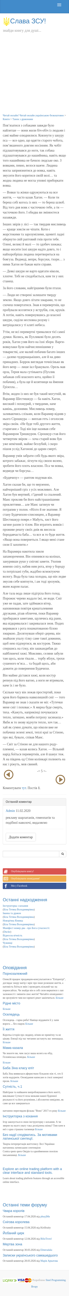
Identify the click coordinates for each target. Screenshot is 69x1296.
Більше (59, 997)
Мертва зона (12, 1244)
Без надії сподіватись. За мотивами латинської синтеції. (30, 1136)
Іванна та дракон (12, 913)
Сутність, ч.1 (12, 1086)
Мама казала (13, 1048)
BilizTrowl (46, 1238)
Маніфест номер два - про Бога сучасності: (26, 928)
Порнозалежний (15, 973)
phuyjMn (45, 1216)
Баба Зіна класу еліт (18, 1068)
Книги (6, 119)
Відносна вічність (12, 935)
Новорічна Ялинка (13, 920)
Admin (10, 811)
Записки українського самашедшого (30, 1255)
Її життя (8, 1029)
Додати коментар (21, 837)
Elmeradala (46, 1250)
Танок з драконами (22, 119)
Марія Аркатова (49, 1260)
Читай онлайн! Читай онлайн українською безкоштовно (33, 115)
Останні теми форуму (25, 1204)
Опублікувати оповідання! (21, 879)
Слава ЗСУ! (24, 21)
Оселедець (11, 1014)
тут (24, 788)
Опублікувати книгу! (18, 871)
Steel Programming (56, 1280)
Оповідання (15, 967)
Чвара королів (13, 1211)
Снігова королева (16, 1222)
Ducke (7, 931)
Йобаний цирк (13, 1233)
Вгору (34, 1286)
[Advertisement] (34, 77)
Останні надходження (25, 899)
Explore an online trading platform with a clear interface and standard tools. (32, 1171)
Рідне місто (11, 1003)
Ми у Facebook (15, 886)
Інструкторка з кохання (15, 905)
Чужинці (7, 943)
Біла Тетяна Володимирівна (19, 909)
